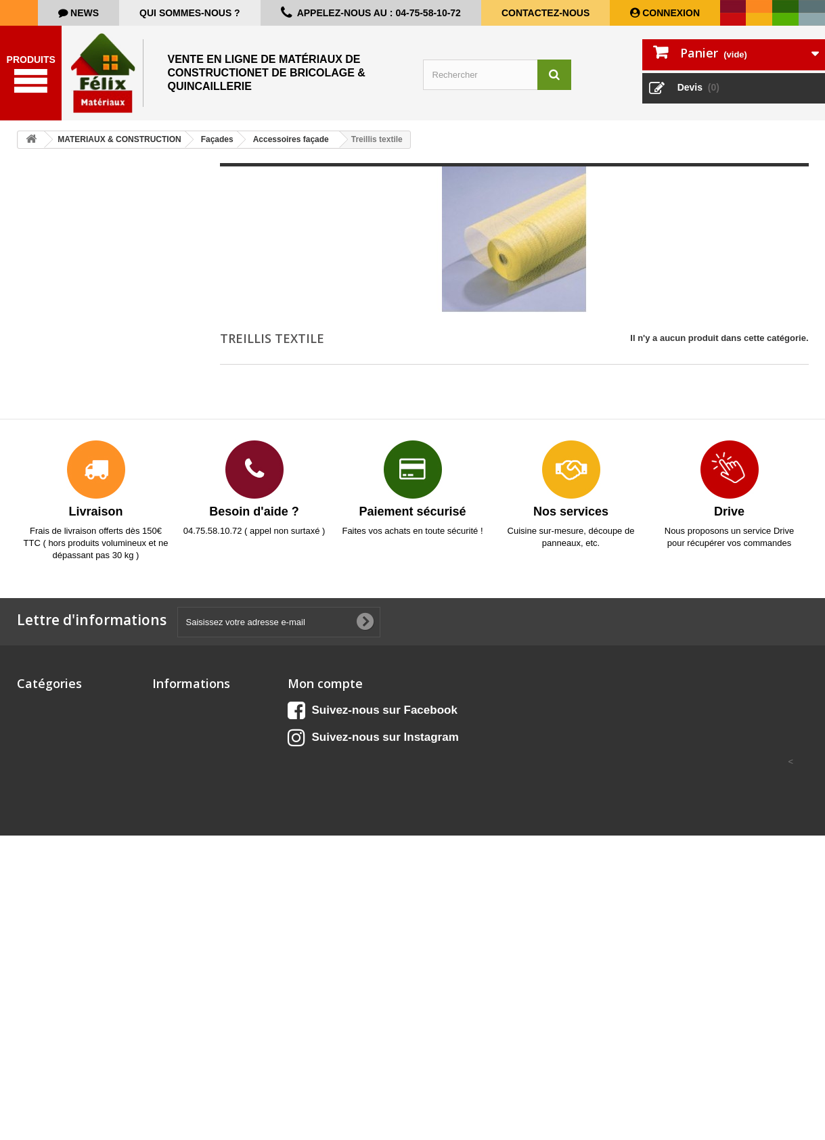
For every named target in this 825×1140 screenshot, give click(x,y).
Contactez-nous (545, 12)
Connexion (670, 12)
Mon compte (325, 683)
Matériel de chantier (58, 912)
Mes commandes (323, 705)
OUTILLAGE (42, 960)
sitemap (168, 776)
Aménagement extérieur (67, 705)
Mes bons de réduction (336, 776)
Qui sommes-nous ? (189, 12)
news (83, 12)
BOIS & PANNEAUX (57, 740)
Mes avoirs (310, 723)
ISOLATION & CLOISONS (69, 895)
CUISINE (35, 723)
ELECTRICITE (45, 847)
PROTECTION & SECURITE (74, 1007)
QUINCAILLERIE (51, 1025)
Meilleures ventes (188, 740)
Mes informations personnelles (352, 758)
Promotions (176, 705)
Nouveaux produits (192, 723)
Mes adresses (316, 740)
